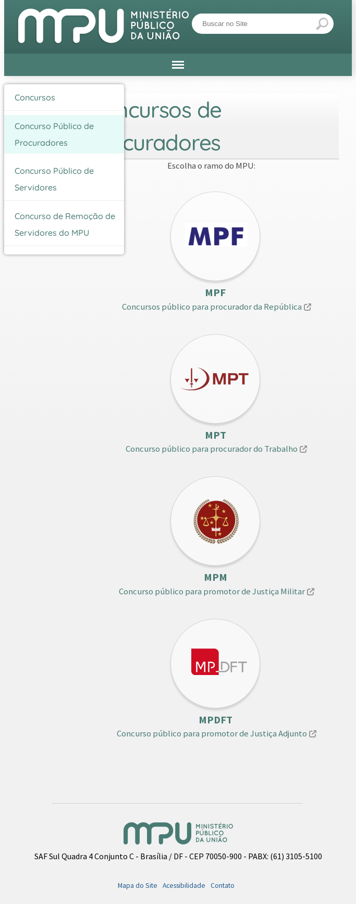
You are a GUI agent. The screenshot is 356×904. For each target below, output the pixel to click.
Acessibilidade (184, 885)
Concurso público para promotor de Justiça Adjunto (212, 733)
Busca (191, 12)
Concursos (35, 97)
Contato (223, 885)
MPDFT (215, 720)
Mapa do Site (137, 885)
